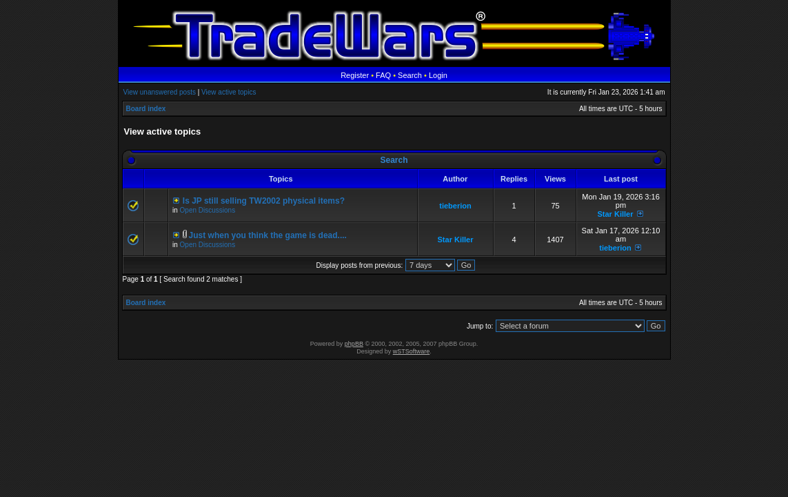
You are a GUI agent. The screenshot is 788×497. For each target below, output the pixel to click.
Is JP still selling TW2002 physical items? (264, 201)
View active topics (228, 92)
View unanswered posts (159, 92)
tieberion (455, 206)
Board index (146, 109)
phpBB (354, 343)
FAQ (383, 75)
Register (355, 75)
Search (410, 75)
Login (438, 75)
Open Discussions (208, 210)
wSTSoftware (411, 351)
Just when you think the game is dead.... (268, 235)
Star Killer (615, 214)
